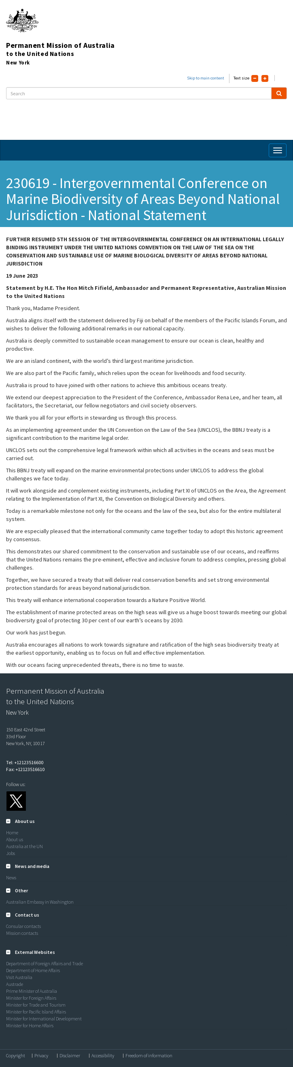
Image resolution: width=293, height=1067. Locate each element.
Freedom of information (148, 1056)
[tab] (146, 821)
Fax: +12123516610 (25, 769)
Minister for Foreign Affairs (31, 998)
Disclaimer (69, 1056)
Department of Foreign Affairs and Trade (44, 963)
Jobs (10, 853)
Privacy (41, 1056)
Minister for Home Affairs (29, 1025)
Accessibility (102, 1056)
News (11, 877)
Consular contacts (23, 926)
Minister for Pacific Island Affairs (36, 1012)
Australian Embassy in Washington (40, 902)
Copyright (15, 1056)
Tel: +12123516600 (24, 762)
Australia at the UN (24, 846)
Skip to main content (205, 78)
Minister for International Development (44, 1019)
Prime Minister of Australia (31, 991)
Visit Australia (19, 977)
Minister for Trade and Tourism (36, 1005)
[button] (20, 821)
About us (14, 839)
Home (12, 832)
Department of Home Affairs (33, 970)
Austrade (14, 984)
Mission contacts (22, 933)
